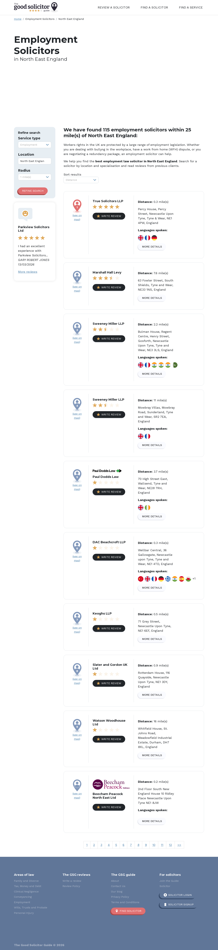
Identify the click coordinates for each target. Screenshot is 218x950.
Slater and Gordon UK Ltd (110, 666)
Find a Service (191, 7)
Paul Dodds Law (106, 477)
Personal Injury (24, 913)
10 (153, 845)
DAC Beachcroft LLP (109, 542)
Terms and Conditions (125, 902)
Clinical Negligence (26, 891)
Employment (22, 902)
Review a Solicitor (114, 7)
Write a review (72, 880)
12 (170, 845)
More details (152, 246)
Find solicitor (130, 910)
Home (17, 19)
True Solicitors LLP (108, 201)
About (115, 880)
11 (162, 845)
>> (179, 845)
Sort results (72, 174)
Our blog (116, 891)
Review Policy (71, 886)
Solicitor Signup (181, 904)
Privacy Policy (120, 896)
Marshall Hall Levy (107, 272)
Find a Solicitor (154, 7)
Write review (111, 216)
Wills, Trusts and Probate (30, 907)
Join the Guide (169, 880)
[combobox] (34, 145)
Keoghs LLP (102, 613)
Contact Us (118, 886)
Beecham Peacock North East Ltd (108, 796)
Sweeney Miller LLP (108, 324)
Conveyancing (23, 896)
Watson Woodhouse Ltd (109, 722)
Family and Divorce (26, 880)
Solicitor (165, 886)
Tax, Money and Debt (27, 886)
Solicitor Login (180, 895)
